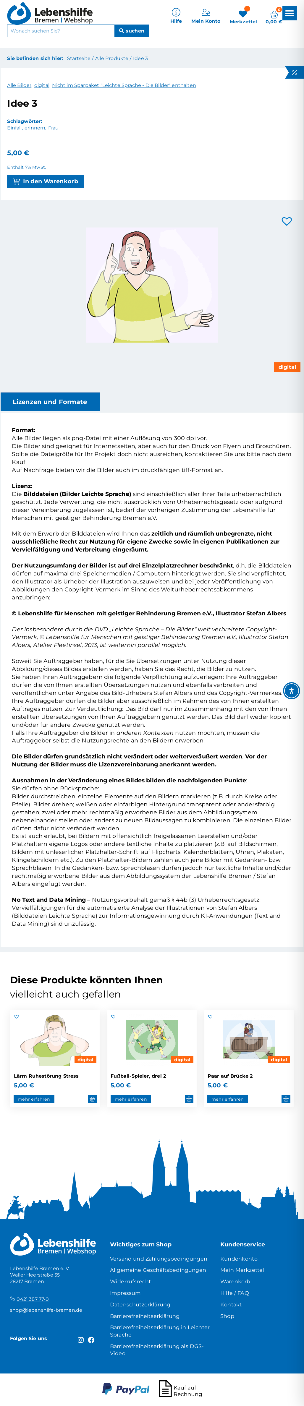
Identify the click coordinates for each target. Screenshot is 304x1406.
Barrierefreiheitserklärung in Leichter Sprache (160, 1331)
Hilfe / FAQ (234, 1293)
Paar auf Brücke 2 (230, 1076)
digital (85, 1060)
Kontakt (231, 1304)
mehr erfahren (34, 1099)
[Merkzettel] (243, 17)
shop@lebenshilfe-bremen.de (46, 1310)
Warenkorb (235, 1281)
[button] (289, 13)
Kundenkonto (239, 1259)
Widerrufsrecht (130, 1281)
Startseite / (80, 58)
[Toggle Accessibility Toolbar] (292, 691)
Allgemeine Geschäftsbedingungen (158, 1270)
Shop (227, 1316)
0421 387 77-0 (33, 1299)
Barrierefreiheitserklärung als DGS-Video (157, 1350)
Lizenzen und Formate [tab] (50, 402)
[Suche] (131, 31)
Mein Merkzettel (242, 1270)
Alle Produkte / (113, 58)
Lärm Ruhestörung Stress (46, 1076)
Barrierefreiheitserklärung (145, 1316)
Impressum (125, 1293)
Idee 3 (140, 58)
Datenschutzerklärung (140, 1304)
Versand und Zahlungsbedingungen (158, 1259)
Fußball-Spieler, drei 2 (138, 1076)
